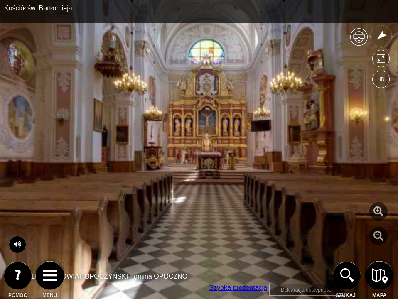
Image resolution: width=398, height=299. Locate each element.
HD (380, 79)
